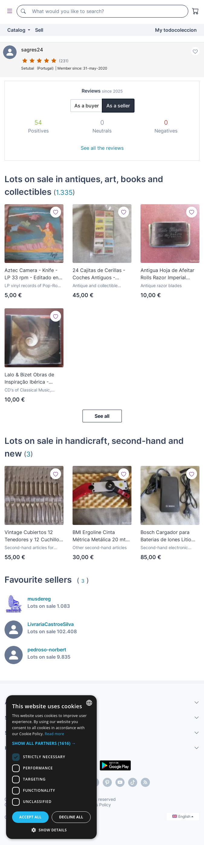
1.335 (64, 192)
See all (102, 416)
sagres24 (32, 50)
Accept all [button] (30, 817)
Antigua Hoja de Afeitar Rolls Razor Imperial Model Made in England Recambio (167, 274)
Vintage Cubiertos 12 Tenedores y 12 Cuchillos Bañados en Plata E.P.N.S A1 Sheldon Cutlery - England (33, 536)
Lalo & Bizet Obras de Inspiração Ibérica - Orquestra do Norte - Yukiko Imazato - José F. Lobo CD (33, 378)
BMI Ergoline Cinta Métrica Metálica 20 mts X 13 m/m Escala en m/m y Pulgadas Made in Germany (101, 536)
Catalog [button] (17, 30)
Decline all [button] (71, 817)
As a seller (118, 106)
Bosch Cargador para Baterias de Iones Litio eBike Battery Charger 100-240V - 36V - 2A (166, 536)
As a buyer (86, 106)
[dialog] (51, 767)
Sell (39, 30)
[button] (51, 743)
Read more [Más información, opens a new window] (54, 733)
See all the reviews (102, 148)
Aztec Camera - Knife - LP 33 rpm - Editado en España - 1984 (31, 274)
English (182, 816)
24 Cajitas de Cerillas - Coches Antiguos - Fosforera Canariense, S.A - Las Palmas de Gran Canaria (102, 274)
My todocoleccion (176, 30)
